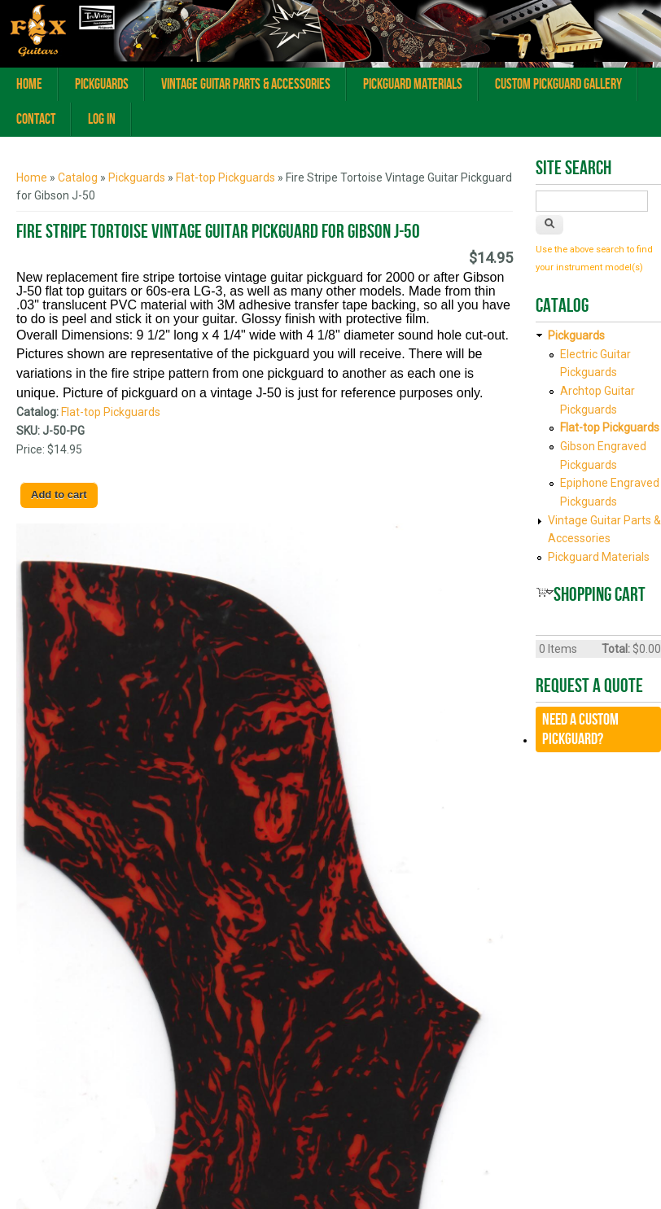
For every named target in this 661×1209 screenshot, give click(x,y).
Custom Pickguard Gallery (558, 84)
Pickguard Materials (412, 84)
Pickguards (102, 84)
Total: (616, 648)
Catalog (78, 177)
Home (29, 84)
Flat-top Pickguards (225, 177)
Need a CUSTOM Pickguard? (580, 729)
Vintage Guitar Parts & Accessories (245, 84)
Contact (35, 119)
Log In (102, 119)
